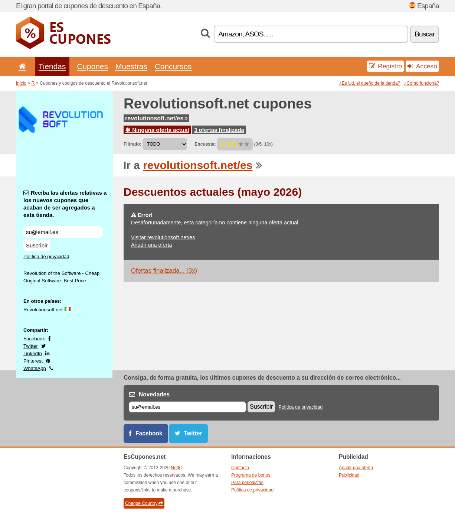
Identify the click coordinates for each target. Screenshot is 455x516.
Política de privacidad (46, 256)
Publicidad (349, 475)
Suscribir (37, 245)
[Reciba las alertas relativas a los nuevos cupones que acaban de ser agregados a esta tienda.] (63, 232)
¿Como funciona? (421, 83)
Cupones (92, 66)
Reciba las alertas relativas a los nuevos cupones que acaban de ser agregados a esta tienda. (65, 203)
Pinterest (33, 361)
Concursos (173, 66)
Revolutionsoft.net (43, 309)
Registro (385, 66)
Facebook (34, 338)
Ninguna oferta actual (157, 130)
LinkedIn (32, 353)
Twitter (30, 346)
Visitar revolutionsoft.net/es (163, 237)
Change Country (144, 503)
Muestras (131, 66)
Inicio (21, 83)
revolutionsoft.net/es (156, 118)
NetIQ (177, 467)
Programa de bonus (250, 475)
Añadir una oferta (151, 245)
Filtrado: (132, 144)
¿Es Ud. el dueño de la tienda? (369, 83)
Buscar (425, 34)
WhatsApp (34, 368)
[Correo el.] (187, 407)
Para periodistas (247, 482)
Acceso (422, 66)
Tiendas (52, 66)
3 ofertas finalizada (219, 130)
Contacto (240, 467)
